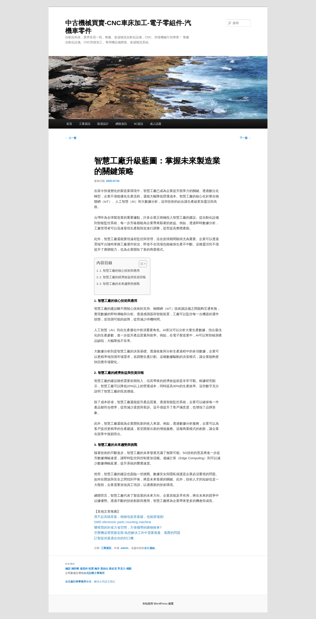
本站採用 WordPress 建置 (158, 603)
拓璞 (91, 568)
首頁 (69, 123)
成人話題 (155, 123)
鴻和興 (75, 568)
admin (124, 548)
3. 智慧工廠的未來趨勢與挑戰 (120, 283)
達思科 (84, 568)
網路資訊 (121, 123)
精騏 (129, 568)
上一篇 (70, 137)
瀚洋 (97, 568)
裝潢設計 (103, 123)
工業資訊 (84, 123)
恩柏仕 (104, 568)
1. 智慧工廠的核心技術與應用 (120, 270)
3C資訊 (138, 123)
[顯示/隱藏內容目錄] (140, 263)
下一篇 (245, 137)
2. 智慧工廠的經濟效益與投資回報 (123, 277)
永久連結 (149, 548)
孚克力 (121, 568)
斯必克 (113, 568)
